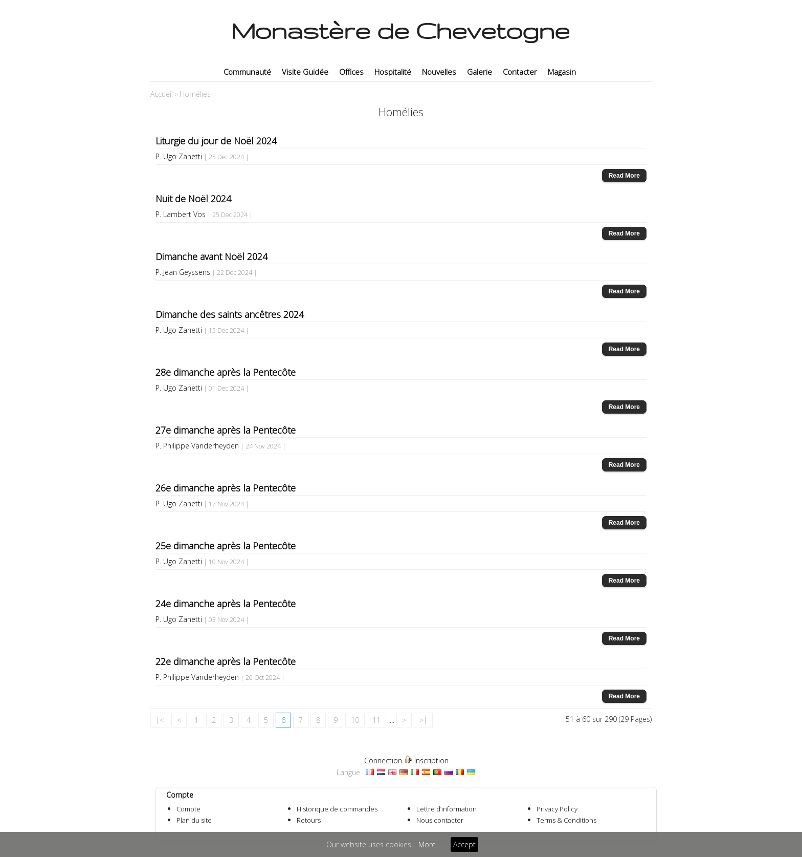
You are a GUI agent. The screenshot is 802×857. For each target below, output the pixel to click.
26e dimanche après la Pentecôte (225, 488)
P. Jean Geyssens (182, 272)
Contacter (520, 72)
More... (429, 844)
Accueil (161, 94)
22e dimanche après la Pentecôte (225, 661)
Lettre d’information (446, 808)
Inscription (431, 760)
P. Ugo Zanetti (178, 156)
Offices (351, 72)
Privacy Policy (557, 808)
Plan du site (194, 820)
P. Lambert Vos (180, 214)
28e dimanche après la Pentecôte (225, 372)
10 (355, 720)
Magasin (562, 72)
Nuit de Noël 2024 (193, 198)
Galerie (479, 72)
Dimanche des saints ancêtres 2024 (229, 314)
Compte (188, 808)
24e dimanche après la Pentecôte (225, 603)
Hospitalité (392, 72)
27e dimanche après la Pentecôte (225, 430)
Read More (624, 175)
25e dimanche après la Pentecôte (225, 546)
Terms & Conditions (566, 820)
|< (160, 720)
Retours (309, 820)
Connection (383, 760)
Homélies (195, 94)
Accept (464, 844)
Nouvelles (439, 72)
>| (423, 720)
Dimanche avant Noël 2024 (211, 256)
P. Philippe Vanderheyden (197, 446)
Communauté (247, 72)
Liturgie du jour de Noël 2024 (216, 141)
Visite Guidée (305, 72)
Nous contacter (439, 820)
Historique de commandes (337, 808)
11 (376, 720)
